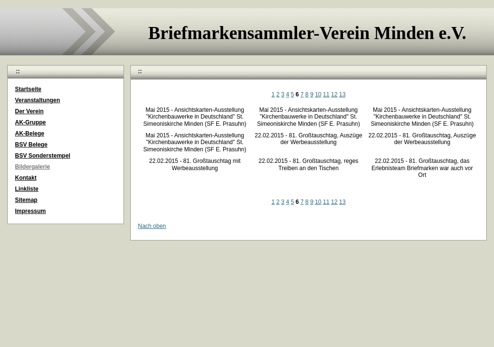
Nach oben (152, 226)
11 (326, 94)
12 (334, 94)
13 (342, 94)
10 (318, 94)
